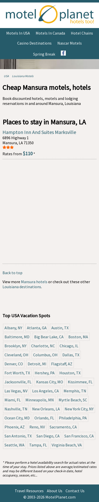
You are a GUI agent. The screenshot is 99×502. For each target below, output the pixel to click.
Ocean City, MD (17, 417)
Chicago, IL (69, 345)
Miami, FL (12, 399)
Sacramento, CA (63, 426)
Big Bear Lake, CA (49, 336)
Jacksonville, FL (17, 381)
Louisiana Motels (22, 76)
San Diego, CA (48, 435)
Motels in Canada (50, 33)
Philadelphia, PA (73, 417)
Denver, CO (13, 363)
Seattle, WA (14, 444)
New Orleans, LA (46, 408)
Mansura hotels (34, 281)
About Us (54, 490)
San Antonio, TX (18, 435)
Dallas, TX (70, 354)
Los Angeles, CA (45, 390)
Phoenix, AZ (14, 426)
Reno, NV (37, 426)
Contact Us (75, 490)
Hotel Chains (82, 33)
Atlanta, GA (37, 327)
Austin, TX (60, 327)
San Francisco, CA (79, 435)
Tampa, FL (38, 444)
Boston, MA (78, 336)
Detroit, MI (37, 363)
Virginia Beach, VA (67, 444)
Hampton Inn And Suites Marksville (39, 132)
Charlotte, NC (43, 345)
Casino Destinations (34, 43)
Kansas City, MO (49, 381)
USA (6, 76)
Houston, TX (70, 372)
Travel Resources (29, 490)
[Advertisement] (49, 211)
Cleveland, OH (16, 354)
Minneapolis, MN (39, 399)
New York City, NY (79, 408)
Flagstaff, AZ (61, 363)
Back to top (12, 272)
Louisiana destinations (21, 286)
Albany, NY (13, 327)
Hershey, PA (45, 372)
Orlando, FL (44, 417)
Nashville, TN (15, 408)
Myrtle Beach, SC (73, 399)
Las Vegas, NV (15, 390)
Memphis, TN (75, 390)
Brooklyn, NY (15, 345)
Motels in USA (18, 33)
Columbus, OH (45, 354)
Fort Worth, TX (17, 372)
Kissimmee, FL (80, 381)
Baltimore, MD (16, 336)
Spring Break (44, 54)
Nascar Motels (69, 43)
